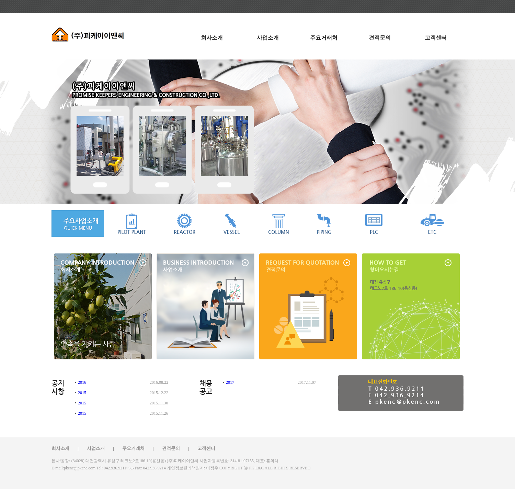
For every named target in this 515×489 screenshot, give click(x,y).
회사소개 (212, 38)
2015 (81, 392)
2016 (81, 382)
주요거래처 (323, 38)
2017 (229, 382)
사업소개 (268, 38)
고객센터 (436, 38)
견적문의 (380, 38)
